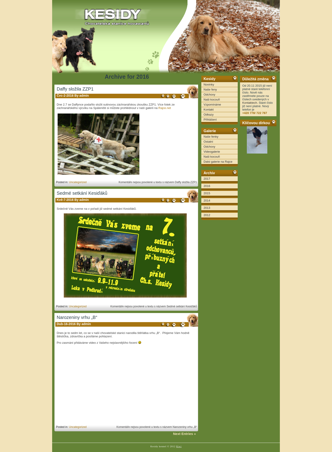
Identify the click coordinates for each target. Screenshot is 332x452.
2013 (207, 208)
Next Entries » (184, 434)
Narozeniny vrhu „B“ (77, 317)
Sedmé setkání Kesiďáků (82, 193)
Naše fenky (211, 136)
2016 (207, 186)
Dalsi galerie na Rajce (218, 161)
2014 (207, 200)
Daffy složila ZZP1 (75, 88)
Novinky (209, 84)
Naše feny (210, 89)
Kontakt (209, 109)
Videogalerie (212, 151)
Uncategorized (78, 182)
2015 (207, 193)
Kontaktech (249, 102)
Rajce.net (164, 108)
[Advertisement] (258, 225)
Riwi (178, 446)
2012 (207, 215)
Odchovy (209, 94)
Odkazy (209, 114)
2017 (207, 178)
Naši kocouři (212, 99)
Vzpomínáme (212, 104)
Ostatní (208, 141)
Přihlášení (210, 119)
